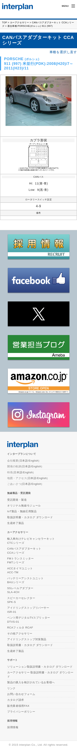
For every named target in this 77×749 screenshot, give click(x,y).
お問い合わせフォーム (21, 694)
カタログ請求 (15, 699)
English (33, 460)
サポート (12, 659)
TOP (4, 22)
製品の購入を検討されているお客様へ (31, 682)
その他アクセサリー (19, 633)
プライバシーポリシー (21, 711)
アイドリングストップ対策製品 (26, 639)
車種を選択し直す (63, 52)
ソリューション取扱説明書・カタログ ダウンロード (39, 666)
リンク (11, 688)
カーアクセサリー (19, 22)
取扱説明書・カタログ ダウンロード (30, 517)
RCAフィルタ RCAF (20, 627)
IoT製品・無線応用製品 (22, 511)
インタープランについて (21, 453)
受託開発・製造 (17, 499)
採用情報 (12, 720)
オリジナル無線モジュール (24, 505)
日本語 (24, 460)
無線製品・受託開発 (19, 493)
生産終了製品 (15, 523)
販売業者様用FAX (18, 705)
